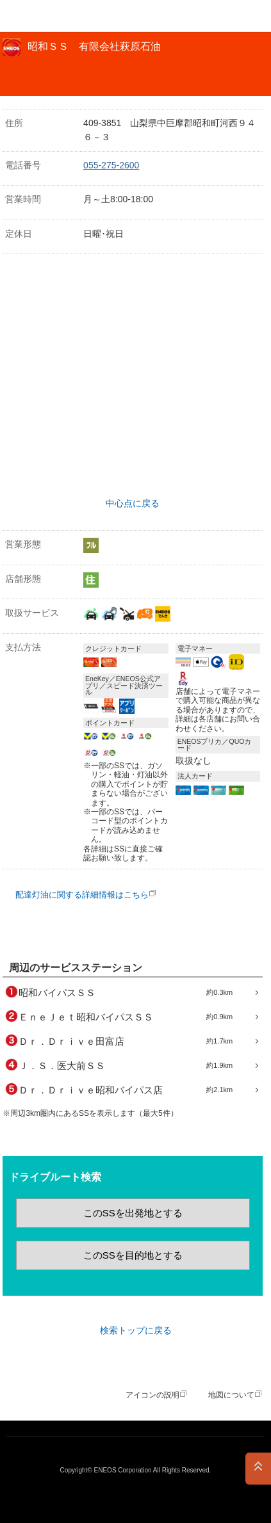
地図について (231, 1394)
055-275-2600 (111, 165)
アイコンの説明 (152, 1394)
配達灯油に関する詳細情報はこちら (82, 894)
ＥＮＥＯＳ (42, 16)
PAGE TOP (258, 1469)
